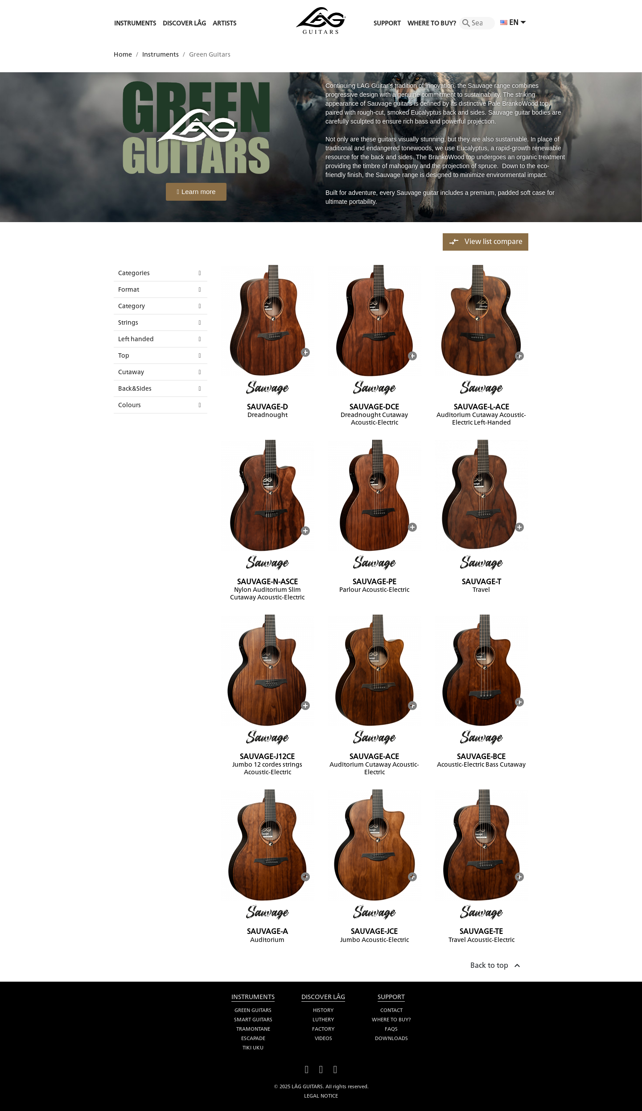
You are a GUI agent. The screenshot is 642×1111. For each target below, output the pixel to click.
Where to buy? (391, 1019)
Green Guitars (253, 1010)
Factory (323, 1029)
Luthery (323, 1019)
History (323, 1010)
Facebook (306, 1068)
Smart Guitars (253, 1019)
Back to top (496, 964)
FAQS (391, 1029)
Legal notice (321, 1096)
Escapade (253, 1038)
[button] (196, 192)
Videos (323, 1038)
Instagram (335, 1068)
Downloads (391, 1038)
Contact (391, 1010)
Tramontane (253, 1029)
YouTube (321, 1068)
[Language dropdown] (514, 23)
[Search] (477, 23)
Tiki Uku (253, 1048)
